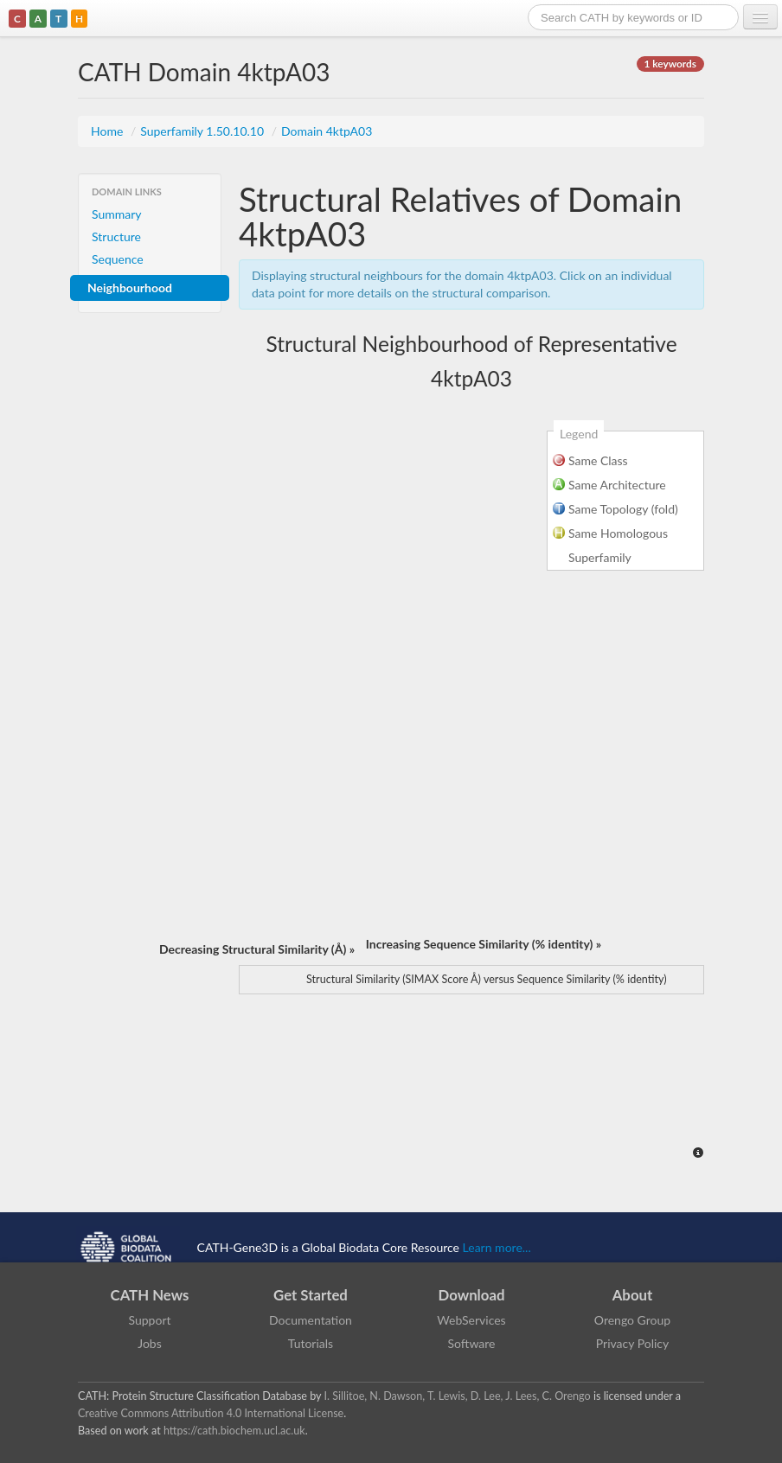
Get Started (310, 1295)
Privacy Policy (632, 1343)
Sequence (118, 259)
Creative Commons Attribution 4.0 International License (210, 1413)
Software (472, 1343)
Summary (117, 214)
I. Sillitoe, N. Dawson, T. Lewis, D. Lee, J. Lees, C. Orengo (457, 1396)
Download (472, 1295)
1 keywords (670, 63)
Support (149, 1320)
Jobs (150, 1343)
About (632, 1295)
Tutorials (310, 1343)
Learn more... (497, 1247)
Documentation (310, 1320)
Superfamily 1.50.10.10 (203, 131)
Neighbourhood (129, 287)
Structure (116, 236)
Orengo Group (632, 1320)
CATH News (150, 1295)
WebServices (471, 1320)
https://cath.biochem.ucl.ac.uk (234, 1430)
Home (108, 131)
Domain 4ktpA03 (326, 131)
